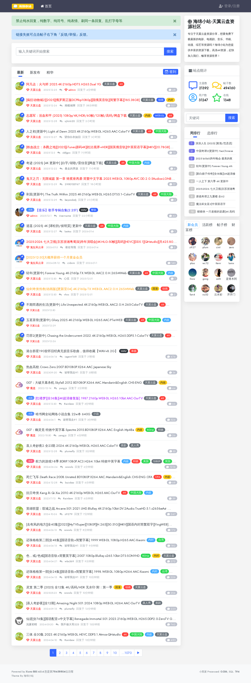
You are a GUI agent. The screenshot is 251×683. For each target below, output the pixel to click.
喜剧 (139, 446)
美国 (159, 461)
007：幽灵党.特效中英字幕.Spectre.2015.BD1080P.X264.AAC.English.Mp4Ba (89, 430)
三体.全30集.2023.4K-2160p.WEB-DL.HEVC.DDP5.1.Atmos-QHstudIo (82, 634)
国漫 (132, 587)
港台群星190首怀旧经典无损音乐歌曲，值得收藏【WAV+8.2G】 (79, 351)
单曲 (148, 351)
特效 (149, 461)
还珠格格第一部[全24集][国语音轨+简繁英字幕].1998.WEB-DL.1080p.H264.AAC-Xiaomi (98, 571)
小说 (104, 414)
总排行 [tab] (212, 133)
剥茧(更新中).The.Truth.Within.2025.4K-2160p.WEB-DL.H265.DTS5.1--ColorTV (89, 194)
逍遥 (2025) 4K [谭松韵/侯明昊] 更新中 (59, 226)
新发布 (36, 72)
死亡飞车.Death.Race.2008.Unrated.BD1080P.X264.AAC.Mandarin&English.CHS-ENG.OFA (98, 477)
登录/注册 (229, 6)
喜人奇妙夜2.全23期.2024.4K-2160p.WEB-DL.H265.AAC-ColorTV (80, 445)
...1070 (129, 653)
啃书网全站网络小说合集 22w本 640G (67, 414)
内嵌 (164, 116)
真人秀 (151, 446)
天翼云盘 (121, 84)
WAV (90, 210)
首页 (46, 6)
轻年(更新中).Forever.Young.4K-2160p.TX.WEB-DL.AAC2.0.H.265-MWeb (85, 273)
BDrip (167, 430)
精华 (51, 72)
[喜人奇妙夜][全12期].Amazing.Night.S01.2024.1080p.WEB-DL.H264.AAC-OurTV (92, 603)
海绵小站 (29, 676)
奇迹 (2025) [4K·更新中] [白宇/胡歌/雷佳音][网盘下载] (72, 163)
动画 (142, 587)
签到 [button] (170, 71)
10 (117, 653)
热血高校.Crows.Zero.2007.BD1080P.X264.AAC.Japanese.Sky (76, 367)
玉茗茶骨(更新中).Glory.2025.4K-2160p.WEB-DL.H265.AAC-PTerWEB (83, 320)
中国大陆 (148, 163)
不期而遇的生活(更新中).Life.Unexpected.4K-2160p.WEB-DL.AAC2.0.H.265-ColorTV (94, 304)
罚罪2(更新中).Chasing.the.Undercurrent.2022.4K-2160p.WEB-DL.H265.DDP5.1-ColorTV (97, 335)
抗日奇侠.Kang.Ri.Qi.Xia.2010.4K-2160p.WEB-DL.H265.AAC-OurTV (81, 493)
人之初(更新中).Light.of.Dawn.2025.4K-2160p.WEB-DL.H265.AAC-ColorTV (86, 131)
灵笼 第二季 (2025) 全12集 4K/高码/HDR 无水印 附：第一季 (77, 587)
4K (133, 84)
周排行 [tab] (195, 133)
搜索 (170, 51)
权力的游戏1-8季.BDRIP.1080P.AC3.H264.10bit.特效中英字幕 (85, 461)
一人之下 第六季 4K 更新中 (212, 181)
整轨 (100, 210)
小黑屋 (203, 671)
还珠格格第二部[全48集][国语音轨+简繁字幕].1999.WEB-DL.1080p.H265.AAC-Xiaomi (96, 540)
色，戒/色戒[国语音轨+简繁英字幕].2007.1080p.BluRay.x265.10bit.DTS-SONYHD (92, 556)
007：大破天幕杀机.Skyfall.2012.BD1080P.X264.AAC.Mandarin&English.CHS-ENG (92, 382)
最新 (20, 72)
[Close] (175, 21)
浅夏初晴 (32, 625)
